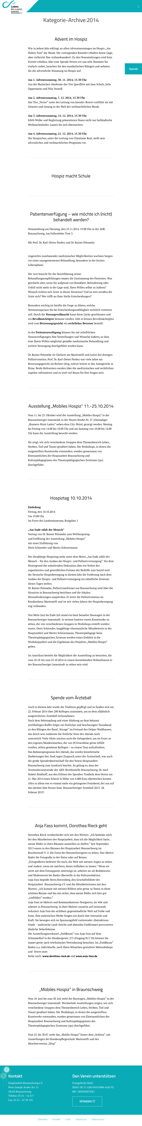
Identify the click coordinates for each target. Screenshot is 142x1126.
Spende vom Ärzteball (71, 697)
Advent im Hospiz (71, 39)
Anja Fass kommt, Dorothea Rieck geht (71, 825)
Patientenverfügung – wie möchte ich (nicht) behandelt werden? (71, 217)
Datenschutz (99, 1119)
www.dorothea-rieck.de (56, 956)
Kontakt (56, 1119)
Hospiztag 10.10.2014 (71, 498)
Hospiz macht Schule (71, 175)
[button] (138, 6)
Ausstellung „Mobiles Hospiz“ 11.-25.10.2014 (71, 406)
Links (68, 1119)
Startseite (42, 1119)
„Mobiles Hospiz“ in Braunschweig (71, 989)
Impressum (81, 1119)
